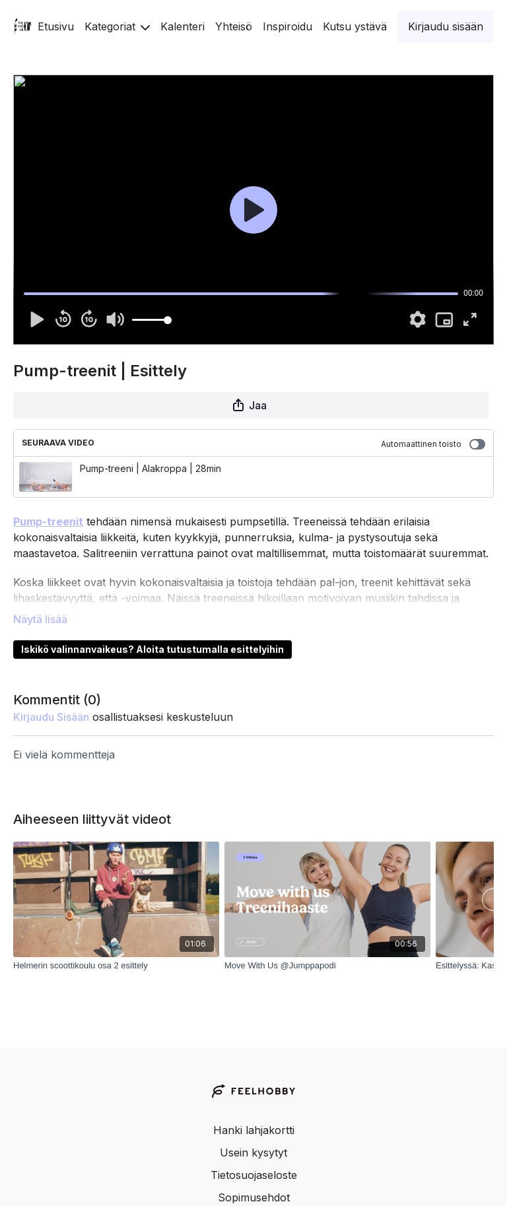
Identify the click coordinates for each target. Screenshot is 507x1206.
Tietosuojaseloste (254, 1175)
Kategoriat (117, 26)
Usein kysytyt (253, 1152)
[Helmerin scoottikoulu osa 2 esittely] (116, 965)
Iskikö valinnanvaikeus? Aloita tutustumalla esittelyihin (152, 649)
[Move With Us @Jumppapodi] (327, 965)
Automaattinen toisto (433, 444)
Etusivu (56, 26)
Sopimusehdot (254, 1197)
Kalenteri (182, 26)
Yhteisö (233, 26)
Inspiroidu (287, 26)
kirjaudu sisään (51, 716)
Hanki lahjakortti (253, 1130)
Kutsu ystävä (355, 26)
